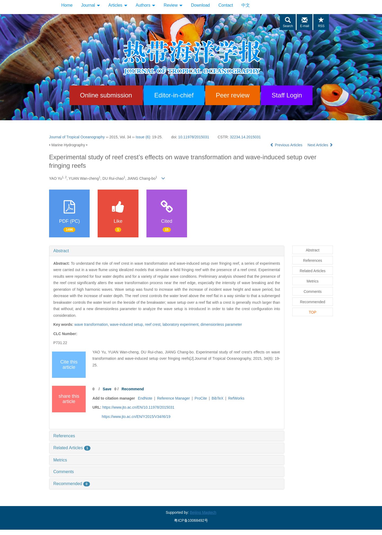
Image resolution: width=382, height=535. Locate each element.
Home (67, 5)
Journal (90, 5)
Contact (225, 5)
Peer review (233, 95)
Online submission (106, 95)
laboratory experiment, (182, 324)
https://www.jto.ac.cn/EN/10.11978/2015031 (138, 407)
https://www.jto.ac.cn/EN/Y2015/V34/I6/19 (136, 416)
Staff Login (287, 95)
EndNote (145, 398)
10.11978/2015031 (193, 137)
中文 (245, 5)
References (64, 436)
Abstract (61, 251)
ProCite (200, 398)
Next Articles (320, 145)
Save (107, 389)
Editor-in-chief (174, 95)
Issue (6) (143, 137)
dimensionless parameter (221, 324)
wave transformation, (92, 324)
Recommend (132, 389)
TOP (312, 312)
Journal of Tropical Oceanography (77, 137)
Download (200, 5)
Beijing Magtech (203, 512)
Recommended (71, 483)
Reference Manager (173, 398)
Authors (145, 5)
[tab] (166, 251)
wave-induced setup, (127, 324)
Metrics (60, 460)
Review (173, 5)
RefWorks (236, 398)
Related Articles (71, 448)
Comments (63, 471)
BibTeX (217, 398)
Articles (117, 5)
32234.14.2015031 (245, 137)
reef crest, (154, 324)
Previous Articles (286, 145)
